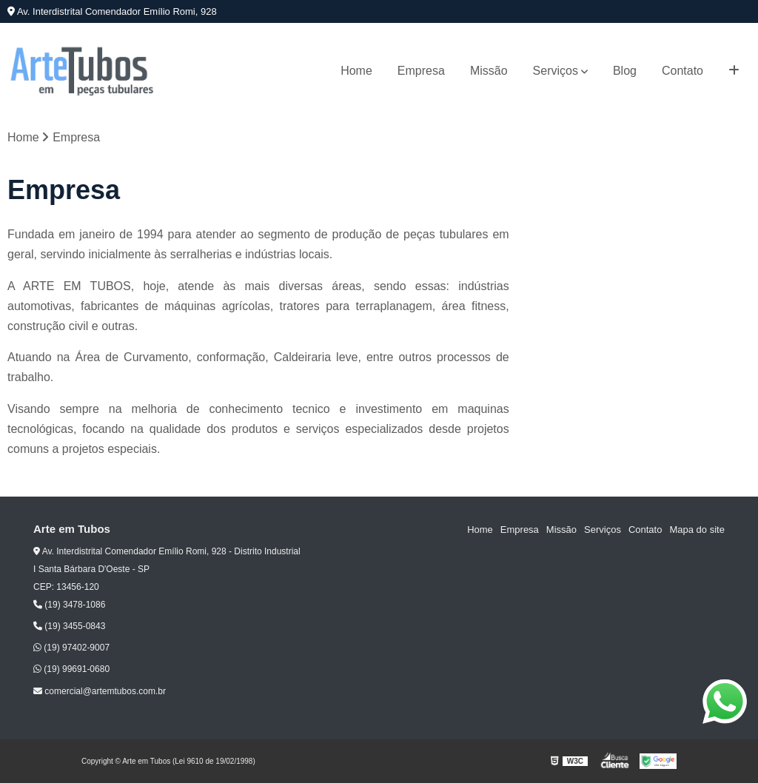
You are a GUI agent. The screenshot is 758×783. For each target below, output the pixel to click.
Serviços (555, 70)
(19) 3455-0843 (69, 626)
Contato (682, 70)
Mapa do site (696, 529)
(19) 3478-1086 (69, 604)
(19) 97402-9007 (71, 647)
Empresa (421, 70)
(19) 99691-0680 (71, 669)
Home (356, 70)
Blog (625, 70)
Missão (489, 70)
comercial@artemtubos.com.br (99, 691)
